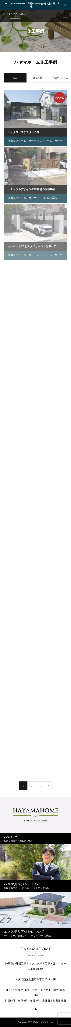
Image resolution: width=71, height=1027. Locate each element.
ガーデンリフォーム (40, 141)
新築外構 (37, 78)
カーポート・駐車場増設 (43, 198)
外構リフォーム (17, 141)
